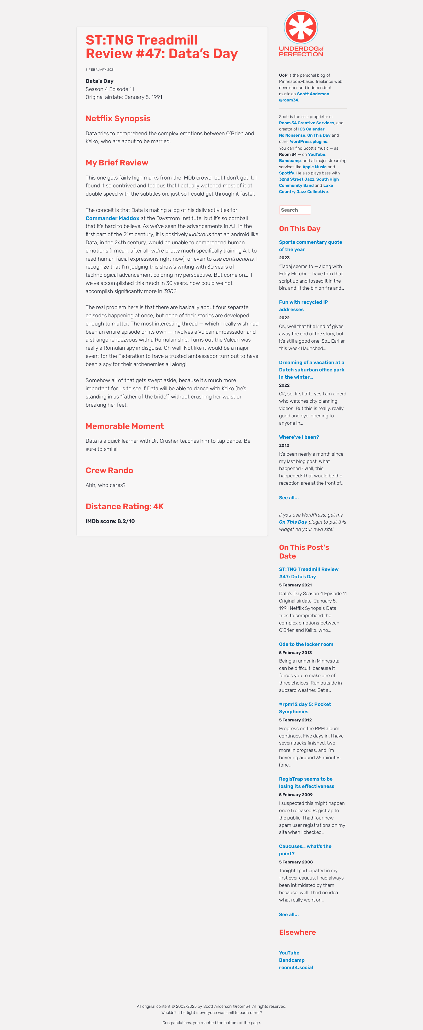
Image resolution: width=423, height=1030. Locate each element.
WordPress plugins (308, 141)
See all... (289, 497)
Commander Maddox (112, 218)
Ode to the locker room (306, 644)
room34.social (296, 967)
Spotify (286, 173)
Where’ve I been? (299, 437)
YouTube (316, 154)
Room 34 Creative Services (306, 122)
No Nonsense (292, 135)
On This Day (319, 135)
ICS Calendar (311, 129)
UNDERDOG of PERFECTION (311, 28)
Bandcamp (290, 160)
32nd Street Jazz (296, 179)
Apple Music (314, 166)
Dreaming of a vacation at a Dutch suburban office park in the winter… (311, 370)
